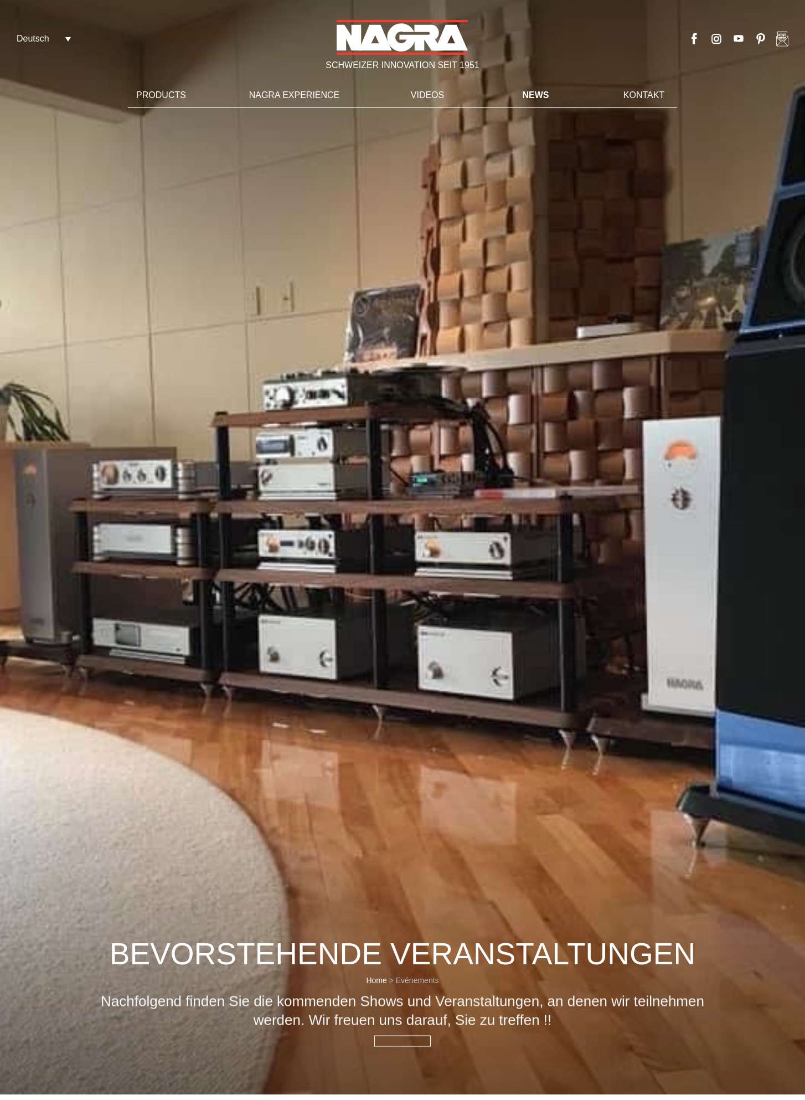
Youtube (738, 39)
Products (161, 95)
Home (376, 980)
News (536, 95)
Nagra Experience (294, 95)
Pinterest (760, 39)
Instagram (716, 39)
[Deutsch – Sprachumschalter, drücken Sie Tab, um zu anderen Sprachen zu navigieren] (43, 38)
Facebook (694, 39)
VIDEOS (427, 95)
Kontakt (643, 95)
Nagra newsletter (782, 39)
